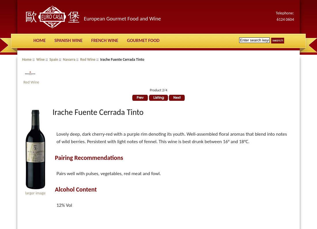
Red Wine (87, 59)
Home (39, 40)
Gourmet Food (143, 40)
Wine (40, 59)
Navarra (69, 59)
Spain (54, 59)
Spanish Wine (68, 40)
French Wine (104, 40)
